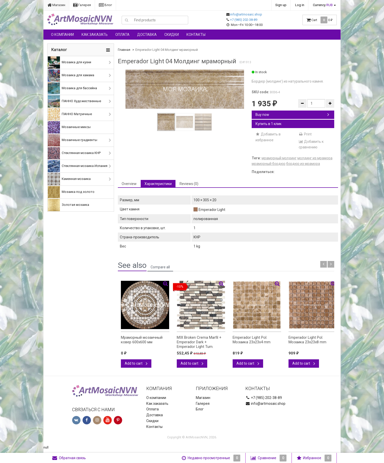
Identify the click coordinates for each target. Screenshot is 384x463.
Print (305, 134)
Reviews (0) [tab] (189, 184)
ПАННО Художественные (74, 101)
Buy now (292, 115)
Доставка (147, 35)
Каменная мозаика (69, 179)
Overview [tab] (129, 184)
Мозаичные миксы (69, 127)
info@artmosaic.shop (246, 14)
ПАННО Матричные (70, 114)
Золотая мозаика (68, 205)
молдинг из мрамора (314, 158)
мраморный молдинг (279, 158)
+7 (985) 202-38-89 (243, 20)
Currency (323, 5)
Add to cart (136, 363)
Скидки (171, 35)
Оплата (122, 35)
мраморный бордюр (268, 164)
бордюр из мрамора (303, 164)
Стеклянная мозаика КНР (74, 153)
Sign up (280, 5)
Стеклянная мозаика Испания (77, 166)
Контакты (195, 35)
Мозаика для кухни (69, 62)
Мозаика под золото (71, 192)
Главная (124, 50)
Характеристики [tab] (158, 184)
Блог (105, 5)
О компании (62, 35)
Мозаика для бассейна (72, 88)
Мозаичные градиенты (72, 140)
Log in (299, 5)
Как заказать (95, 35)
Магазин (56, 5)
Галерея (82, 5)
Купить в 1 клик (268, 124)
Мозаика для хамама (71, 75)
